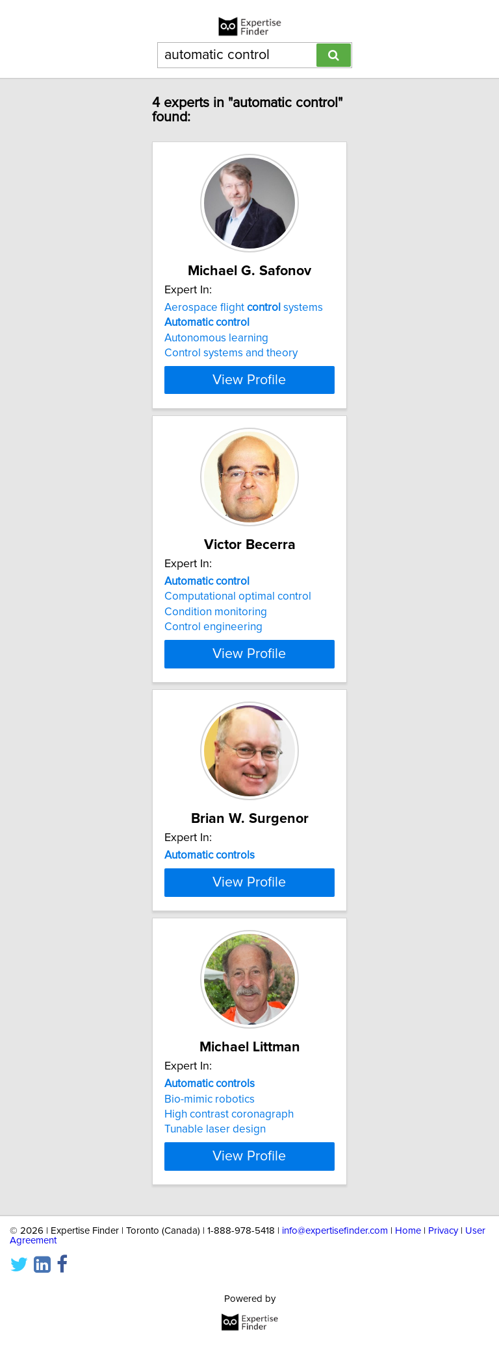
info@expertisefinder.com (335, 1276)
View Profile (249, 380)
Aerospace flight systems (243, 307)
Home (408, 1276)
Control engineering (213, 627)
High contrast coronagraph (229, 1160)
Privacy (443, 1276)
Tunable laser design (215, 1175)
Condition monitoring (215, 612)
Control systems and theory (231, 353)
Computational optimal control (237, 596)
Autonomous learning (216, 338)
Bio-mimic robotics (209, 1144)
